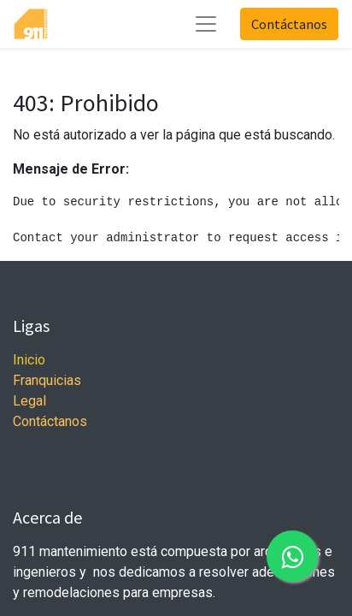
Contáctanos (289, 24)
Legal (29, 401)
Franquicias (47, 380)
